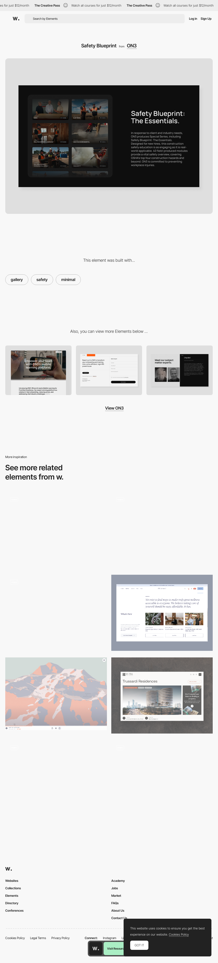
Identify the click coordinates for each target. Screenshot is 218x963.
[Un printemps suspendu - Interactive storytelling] (56, 693)
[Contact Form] (109, 370)
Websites (11, 880)
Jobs (114, 888)
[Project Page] (162, 695)
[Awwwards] (16, 18)
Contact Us (119, 918)
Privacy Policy (60, 938)
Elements (11, 895)
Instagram (109, 938)
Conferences (14, 910)
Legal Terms (38, 938)
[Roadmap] (56, 613)
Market (116, 895)
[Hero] (38, 370)
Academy (118, 880)
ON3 (132, 45)
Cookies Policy (15, 938)
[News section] (162, 613)
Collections (13, 888)
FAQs (115, 903)
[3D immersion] (162, 530)
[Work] (56, 778)
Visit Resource (116, 948)
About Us (117, 910)
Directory (11, 903)
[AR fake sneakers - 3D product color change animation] (162, 776)
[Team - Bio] (179, 370)
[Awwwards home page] (95, 948)
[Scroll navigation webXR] (56, 530)
